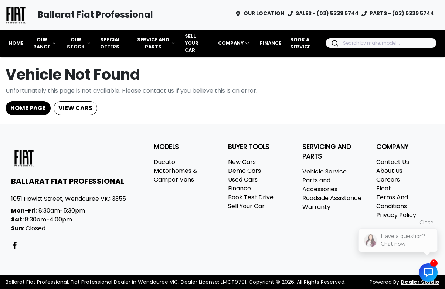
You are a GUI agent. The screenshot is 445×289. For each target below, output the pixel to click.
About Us (389, 170)
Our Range (45, 43)
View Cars (75, 108)
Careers (388, 179)
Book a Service (300, 43)
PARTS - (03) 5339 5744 (402, 13)
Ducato (164, 162)
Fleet (383, 188)
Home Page (28, 108)
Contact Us (392, 162)
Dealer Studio (420, 282)
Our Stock (79, 43)
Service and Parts (156, 43)
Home (16, 43)
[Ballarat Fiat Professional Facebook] (16, 245)
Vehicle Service (324, 171)
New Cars (242, 162)
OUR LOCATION (264, 13)
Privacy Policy (396, 215)
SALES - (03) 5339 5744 (327, 13)
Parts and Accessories (319, 184)
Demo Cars (244, 170)
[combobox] (381, 43)
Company (234, 43)
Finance (270, 43)
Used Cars (243, 179)
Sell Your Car (191, 43)
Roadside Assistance (331, 198)
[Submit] (334, 43)
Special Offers (110, 43)
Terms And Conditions (392, 201)
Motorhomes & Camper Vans (175, 175)
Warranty (316, 207)
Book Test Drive (251, 197)
